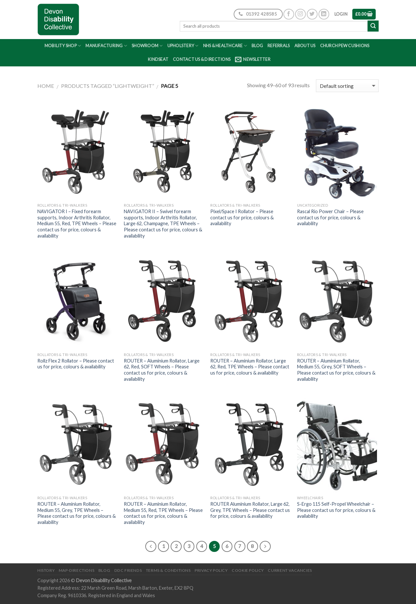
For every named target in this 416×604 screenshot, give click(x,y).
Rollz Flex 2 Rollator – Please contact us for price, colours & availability (75, 364)
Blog (257, 45)
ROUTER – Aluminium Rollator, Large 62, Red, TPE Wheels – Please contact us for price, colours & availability (249, 367)
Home (45, 86)
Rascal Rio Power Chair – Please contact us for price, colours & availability (330, 217)
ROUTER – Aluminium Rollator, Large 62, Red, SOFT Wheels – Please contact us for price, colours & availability (162, 370)
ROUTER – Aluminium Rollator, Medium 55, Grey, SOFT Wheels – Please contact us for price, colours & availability (336, 370)
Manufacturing (106, 46)
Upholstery (183, 46)
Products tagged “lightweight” (107, 86)
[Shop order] (347, 85)
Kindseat (158, 59)
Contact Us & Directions (201, 59)
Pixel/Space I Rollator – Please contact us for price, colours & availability (242, 217)
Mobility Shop (63, 46)
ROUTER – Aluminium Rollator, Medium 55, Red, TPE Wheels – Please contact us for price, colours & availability (163, 513)
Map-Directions (77, 570)
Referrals (278, 45)
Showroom (147, 46)
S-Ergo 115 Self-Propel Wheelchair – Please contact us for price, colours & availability (336, 510)
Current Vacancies (290, 570)
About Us (305, 45)
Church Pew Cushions (345, 45)
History (46, 570)
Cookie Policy (248, 570)
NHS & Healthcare (225, 46)
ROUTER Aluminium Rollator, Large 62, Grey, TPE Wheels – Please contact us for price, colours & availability (250, 510)
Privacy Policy (211, 570)
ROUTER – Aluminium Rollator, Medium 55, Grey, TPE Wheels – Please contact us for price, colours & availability (76, 513)
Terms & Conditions (168, 570)
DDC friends (128, 570)
